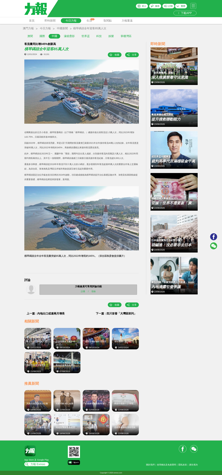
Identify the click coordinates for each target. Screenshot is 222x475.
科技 (99, 36)
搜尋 (157, 6)
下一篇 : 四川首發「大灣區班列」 (116, 313)
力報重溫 (127, 20)
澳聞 (30, 36)
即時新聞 (50, 20)
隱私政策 (182, 464)
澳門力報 (28, 28)
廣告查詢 (193, 464)
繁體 (183, 6)
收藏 (117, 54)
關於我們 (150, 464)
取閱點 (108, 20)
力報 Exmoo (37, 464)
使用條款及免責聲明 (166, 464)
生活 (91, 20)
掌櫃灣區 (126, 36)
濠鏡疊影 (69, 36)
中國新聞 (62, 28)
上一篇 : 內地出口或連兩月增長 (46, 313)
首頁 (32, 20)
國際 (42, 36)
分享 (134, 54)
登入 (144, 6)
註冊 (83, 291)
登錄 (93, 291)
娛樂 (111, 36)
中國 (54, 36)
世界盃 (86, 36)
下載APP (185, 13)
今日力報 (71, 20)
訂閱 (170, 6)
